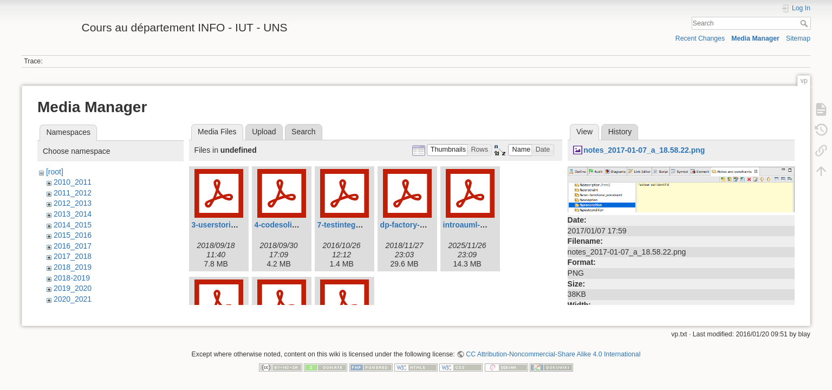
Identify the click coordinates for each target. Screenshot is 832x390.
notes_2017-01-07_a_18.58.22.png (644, 150)
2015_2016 (73, 235)
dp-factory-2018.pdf (415, 224)
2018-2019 (72, 278)
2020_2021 (73, 299)
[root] (54, 171)
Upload (264, 131)
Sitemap (798, 38)
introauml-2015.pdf (477, 224)
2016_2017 (73, 246)
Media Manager (755, 38)
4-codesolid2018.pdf (291, 224)
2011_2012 (73, 192)
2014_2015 (73, 224)
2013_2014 (73, 214)
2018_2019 (73, 267)
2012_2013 (73, 203)
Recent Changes (700, 38)
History (620, 131)
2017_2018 (73, 256)
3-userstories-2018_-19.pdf (240, 224)
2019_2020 (73, 288)
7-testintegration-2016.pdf (363, 224)
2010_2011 (73, 182)
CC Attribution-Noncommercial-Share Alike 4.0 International (553, 354)
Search (805, 23)
